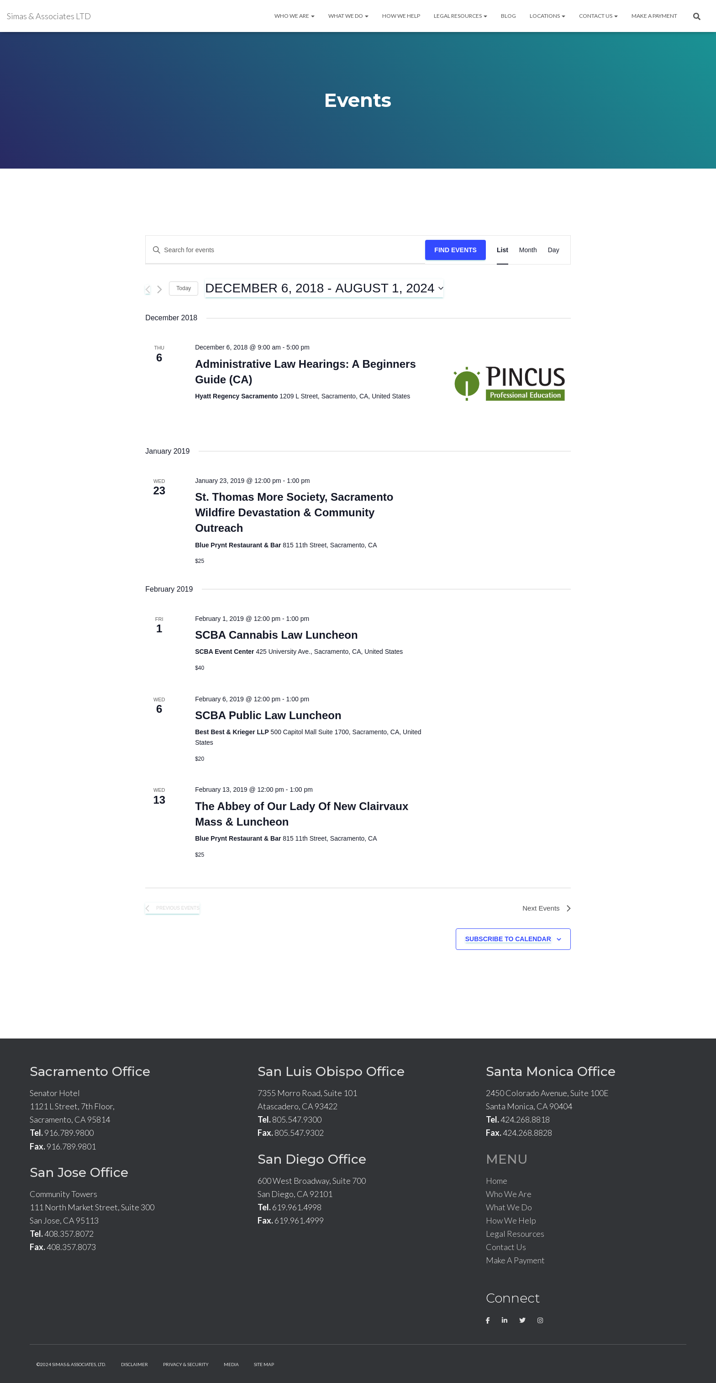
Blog (508, 15)
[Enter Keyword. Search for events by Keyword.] (285, 250)
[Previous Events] (147, 289)
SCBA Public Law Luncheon (268, 715)
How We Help (401, 15)
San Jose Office (79, 1172)
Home (496, 1181)
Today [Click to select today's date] (183, 288)
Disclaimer (134, 1364)
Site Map (264, 1364)
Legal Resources (460, 15)
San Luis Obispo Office (331, 1071)
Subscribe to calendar (508, 939)
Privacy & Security (186, 1364)
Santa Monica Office (551, 1071)
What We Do (348, 15)
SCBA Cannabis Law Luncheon (276, 635)
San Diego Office (312, 1159)
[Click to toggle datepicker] (324, 288)
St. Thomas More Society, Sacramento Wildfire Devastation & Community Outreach (294, 512)
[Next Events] (159, 289)
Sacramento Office (90, 1071)
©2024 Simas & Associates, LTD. (71, 1364)
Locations (547, 15)
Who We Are (294, 15)
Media (231, 1364)
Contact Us (598, 15)
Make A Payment (654, 15)
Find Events (455, 250)
